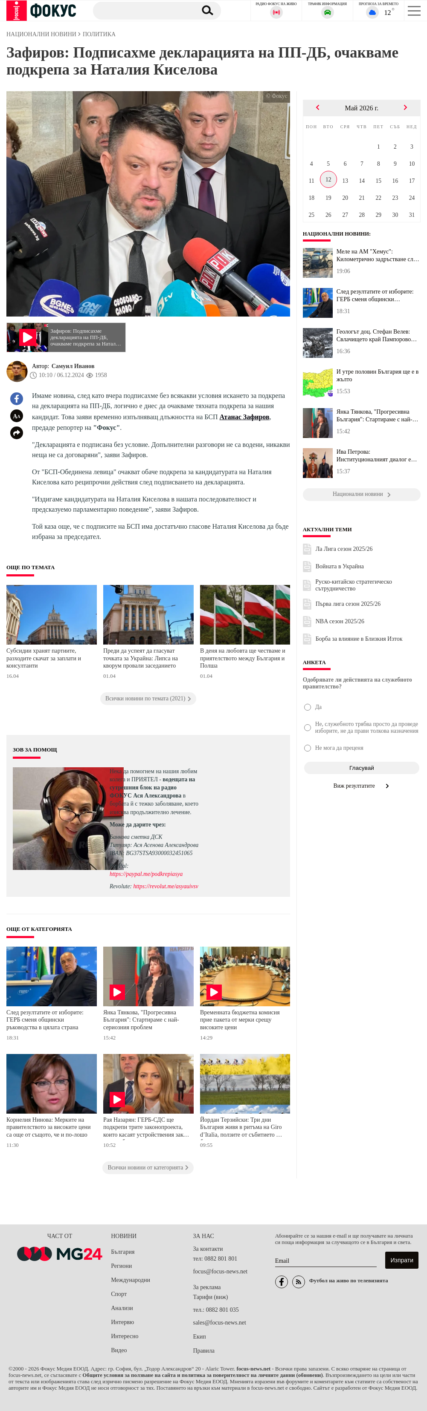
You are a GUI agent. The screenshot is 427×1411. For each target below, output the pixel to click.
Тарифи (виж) (210, 1297)
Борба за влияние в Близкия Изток (359, 639)
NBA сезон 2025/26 (340, 621)
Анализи (122, 1308)
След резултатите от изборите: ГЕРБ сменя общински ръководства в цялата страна (45, 1020)
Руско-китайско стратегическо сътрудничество (353, 585)
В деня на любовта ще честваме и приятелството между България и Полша (242, 658)
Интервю (122, 1322)
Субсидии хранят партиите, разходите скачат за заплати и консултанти (43, 658)
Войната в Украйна (340, 566)
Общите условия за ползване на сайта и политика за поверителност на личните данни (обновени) (202, 1375)
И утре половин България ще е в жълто (377, 376)
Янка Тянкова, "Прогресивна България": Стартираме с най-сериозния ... (374, 416)
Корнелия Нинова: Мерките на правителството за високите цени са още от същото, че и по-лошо (48, 1127)
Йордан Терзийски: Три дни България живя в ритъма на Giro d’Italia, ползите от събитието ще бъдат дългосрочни (241, 1128)
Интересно (124, 1336)
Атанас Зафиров (245, 416)
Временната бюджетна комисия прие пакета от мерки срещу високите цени (240, 1020)
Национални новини (337, 234)
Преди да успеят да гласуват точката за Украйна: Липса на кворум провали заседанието (140, 658)
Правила (204, 1351)
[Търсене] (142, 10)
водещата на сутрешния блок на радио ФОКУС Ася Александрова (152, 787)
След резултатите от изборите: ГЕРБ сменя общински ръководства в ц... (375, 295)
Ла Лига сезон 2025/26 (344, 549)
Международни (130, 1280)
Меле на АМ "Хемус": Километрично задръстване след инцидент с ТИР (378, 255)
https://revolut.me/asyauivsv (165, 886)
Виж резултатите (362, 786)
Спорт (119, 1294)
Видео (119, 1350)
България (122, 1252)
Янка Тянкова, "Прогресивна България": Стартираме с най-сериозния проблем (141, 1020)
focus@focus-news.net (220, 1271)
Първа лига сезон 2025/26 (348, 604)
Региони (121, 1266)
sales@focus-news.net (219, 1322)
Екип (199, 1336)
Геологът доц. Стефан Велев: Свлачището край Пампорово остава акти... (374, 335)
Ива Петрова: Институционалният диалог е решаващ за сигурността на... (374, 456)
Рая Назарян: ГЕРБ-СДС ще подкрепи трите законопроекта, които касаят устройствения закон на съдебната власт (146, 1128)
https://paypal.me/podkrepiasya (146, 874)
